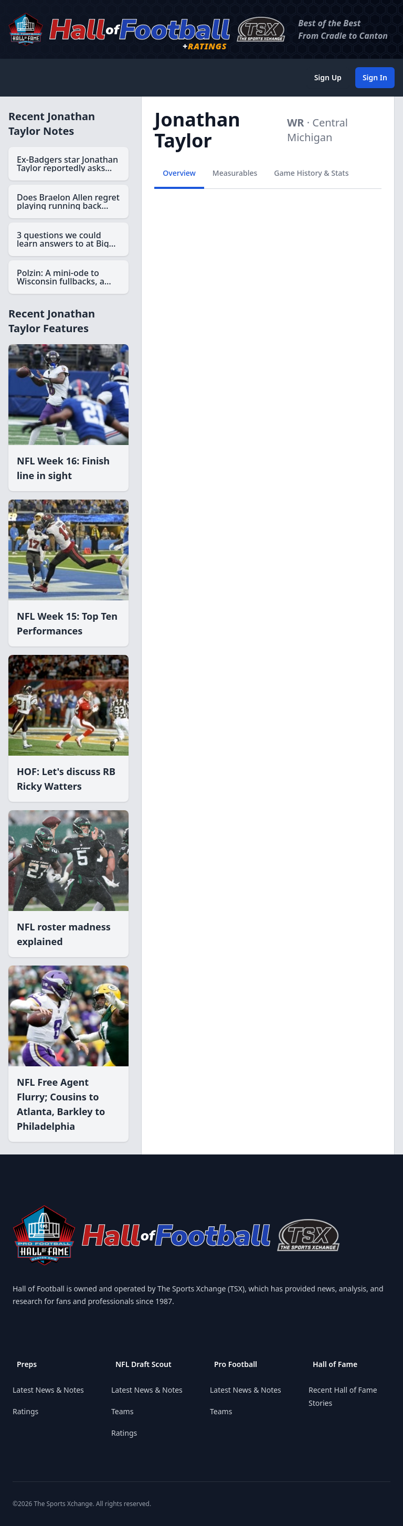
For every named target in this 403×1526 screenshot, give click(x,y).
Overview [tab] (179, 173)
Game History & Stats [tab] (311, 173)
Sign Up (328, 77)
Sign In (375, 77)
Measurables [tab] (235, 173)
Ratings (25, 1411)
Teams (122, 1411)
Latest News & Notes (48, 1390)
